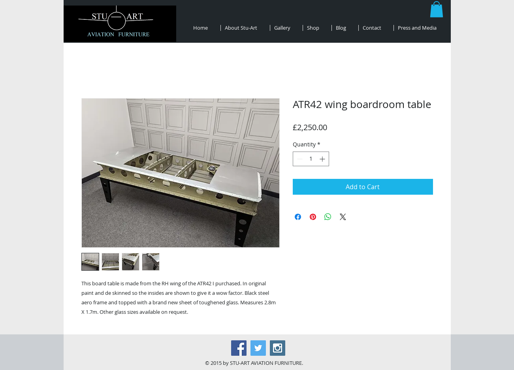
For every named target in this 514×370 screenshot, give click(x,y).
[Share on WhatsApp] (328, 217)
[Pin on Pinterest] (313, 217)
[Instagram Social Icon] (277, 348)
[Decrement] (299, 159)
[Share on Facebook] (298, 217)
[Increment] (323, 159)
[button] (436, 9)
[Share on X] (343, 217)
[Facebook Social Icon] (239, 348)
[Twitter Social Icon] (258, 348)
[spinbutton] (311, 159)
